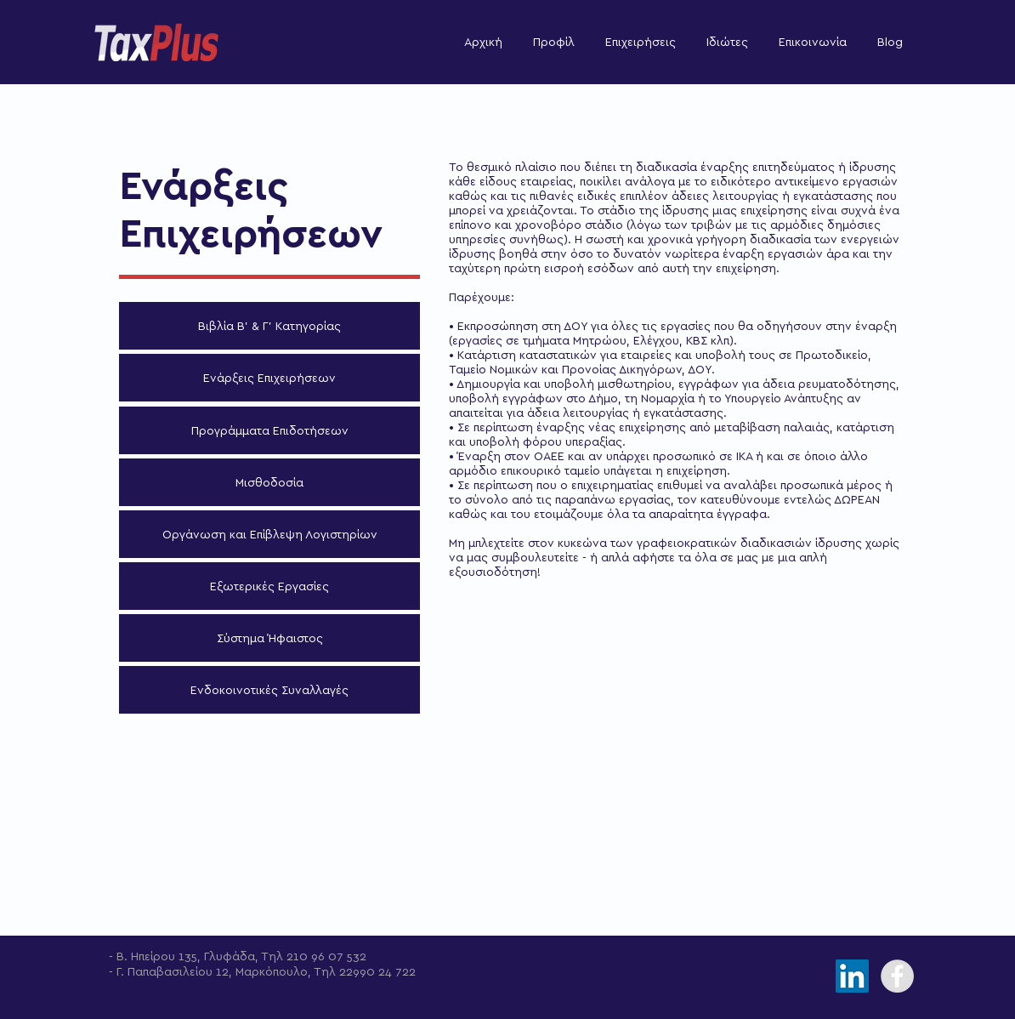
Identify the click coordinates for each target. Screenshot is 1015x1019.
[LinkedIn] (852, 976)
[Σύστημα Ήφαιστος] (269, 638)
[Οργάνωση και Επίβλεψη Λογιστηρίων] (269, 534)
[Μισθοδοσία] (269, 482)
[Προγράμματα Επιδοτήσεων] (269, 430)
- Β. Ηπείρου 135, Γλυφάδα (182, 955)
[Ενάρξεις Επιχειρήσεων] (269, 377)
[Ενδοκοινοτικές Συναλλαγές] (269, 690)
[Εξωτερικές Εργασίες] (269, 586)
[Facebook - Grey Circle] (897, 976)
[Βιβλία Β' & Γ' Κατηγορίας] (269, 326)
